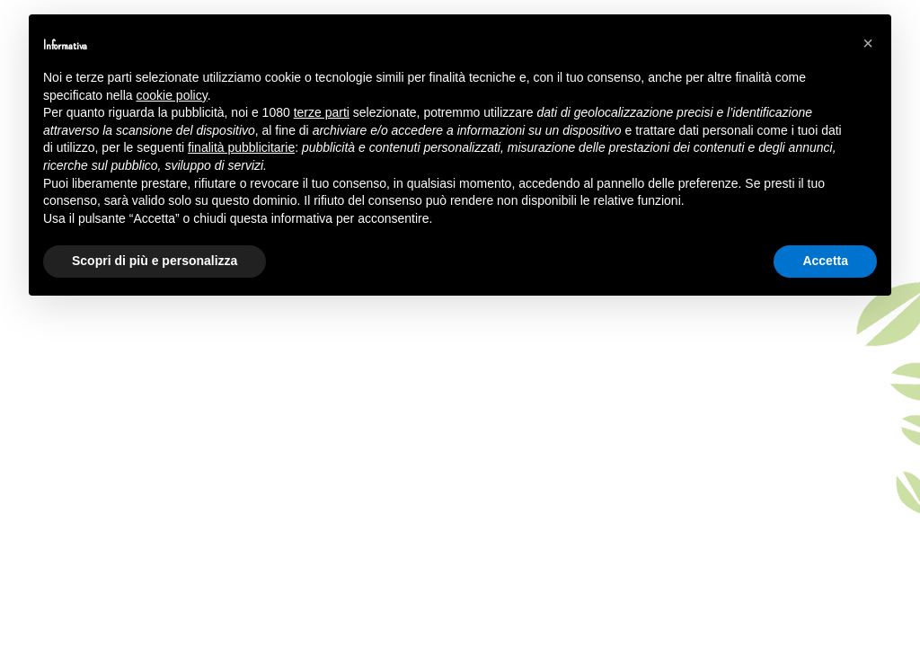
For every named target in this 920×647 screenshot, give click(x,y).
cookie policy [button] (172, 95)
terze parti (321, 112)
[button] (868, 43)
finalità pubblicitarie (241, 147)
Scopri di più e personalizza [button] (154, 260)
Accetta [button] (825, 260)
